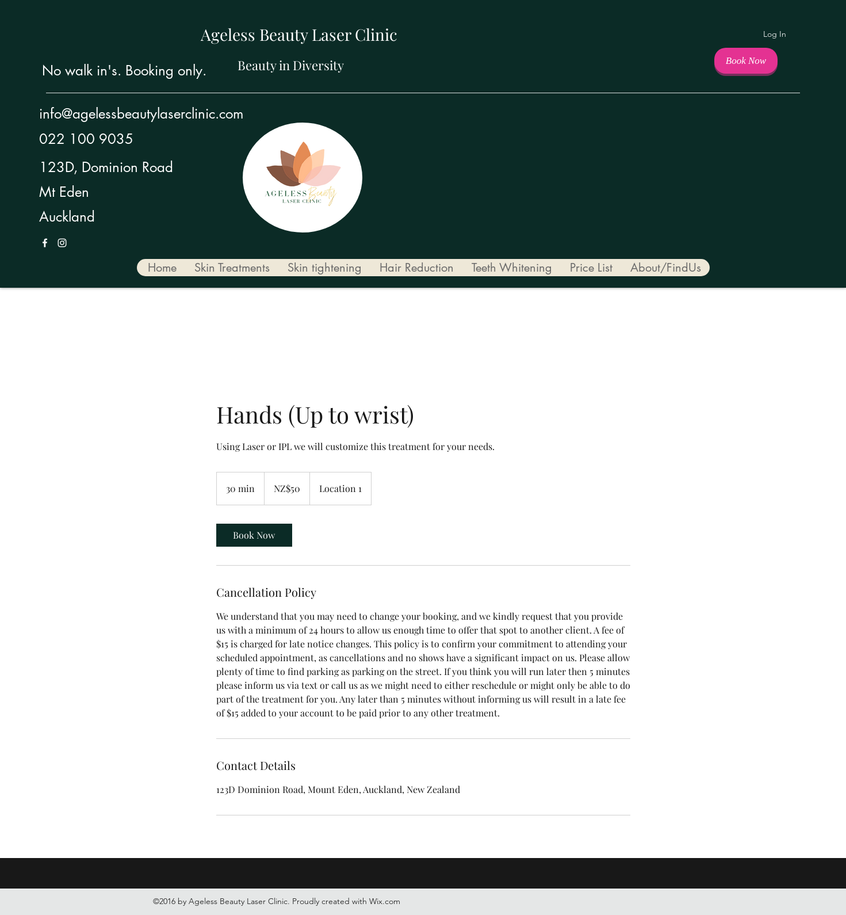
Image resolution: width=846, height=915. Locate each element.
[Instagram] (62, 243)
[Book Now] (746, 61)
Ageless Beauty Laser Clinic (299, 34)
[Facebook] (45, 243)
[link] (254, 535)
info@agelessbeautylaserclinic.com (141, 114)
